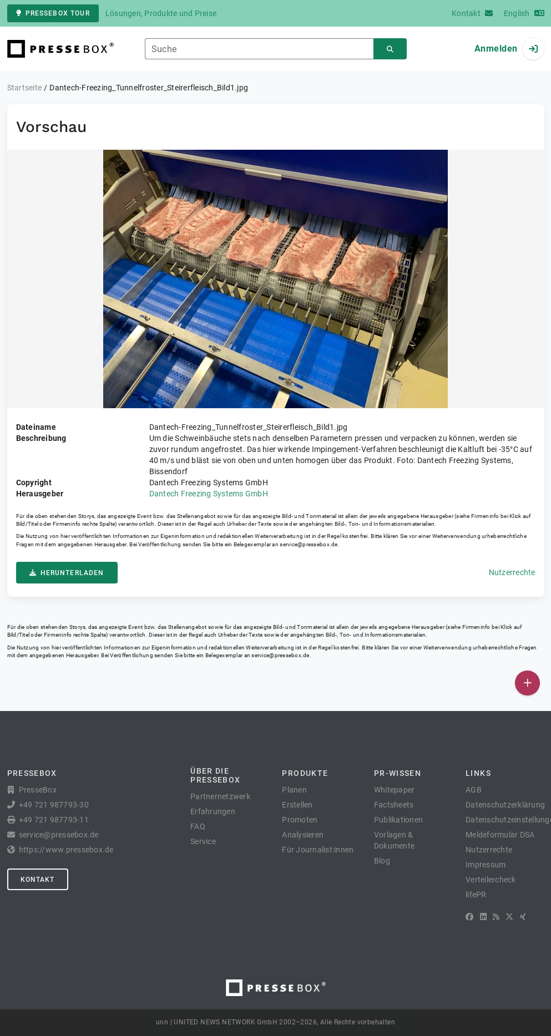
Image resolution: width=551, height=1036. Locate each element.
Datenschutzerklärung (505, 804)
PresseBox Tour (53, 13)
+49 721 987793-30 (54, 804)
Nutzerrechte (512, 572)
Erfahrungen (212, 811)
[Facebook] (469, 916)
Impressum (485, 864)
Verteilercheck (491, 879)
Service (203, 841)
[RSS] (496, 916)
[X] (509, 916)
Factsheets (394, 804)
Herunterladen (66, 573)
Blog (382, 860)
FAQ (197, 826)
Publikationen (398, 819)
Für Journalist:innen (317, 849)
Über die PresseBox (215, 775)
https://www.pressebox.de (66, 849)
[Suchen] (390, 49)
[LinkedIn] (483, 916)
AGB (474, 789)
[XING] (523, 916)
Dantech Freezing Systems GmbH (208, 493)
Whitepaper (394, 789)
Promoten (299, 819)
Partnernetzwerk (220, 796)
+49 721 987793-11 (54, 819)
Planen (294, 789)
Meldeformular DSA (500, 834)
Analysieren (302, 834)
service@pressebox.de (308, 544)
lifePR (476, 894)
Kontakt (38, 879)
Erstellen (297, 804)
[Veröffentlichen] (527, 683)
